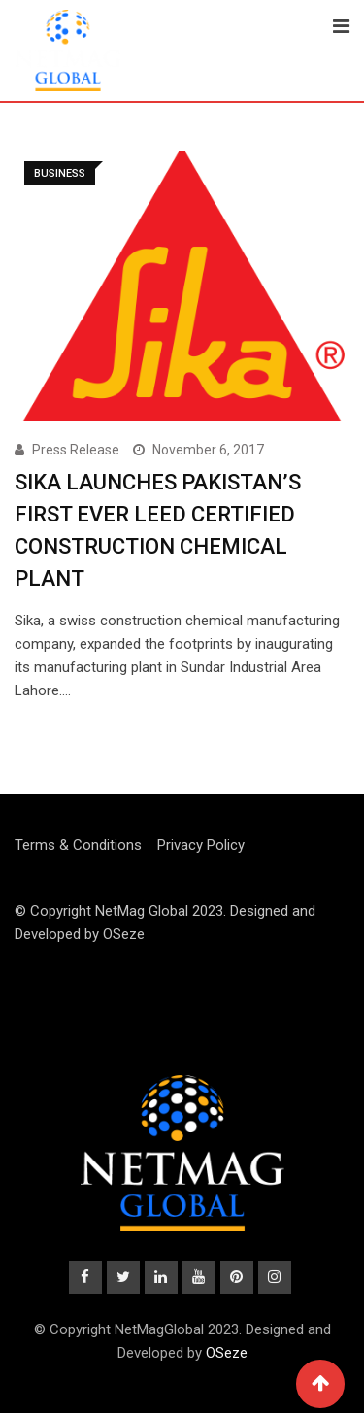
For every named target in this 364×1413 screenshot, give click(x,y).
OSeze (124, 934)
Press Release (75, 449)
